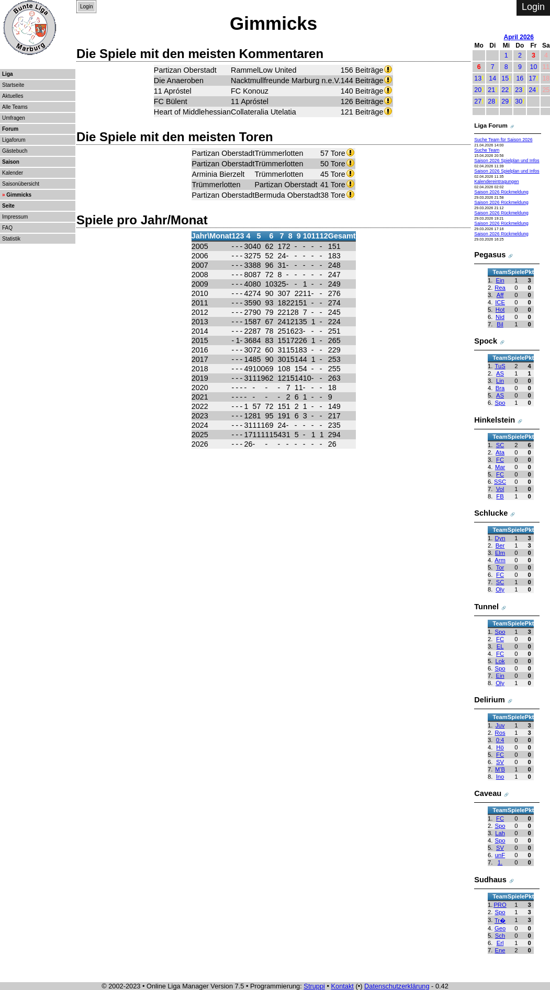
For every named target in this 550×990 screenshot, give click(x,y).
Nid (500, 317)
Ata (500, 452)
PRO (499, 905)
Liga (7, 74)
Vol (500, 489)
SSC (500, 482)
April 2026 (519, 37)
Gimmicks (18, 195)
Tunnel (486, 606)
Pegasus (490, 255)
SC (500, 445)
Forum (10, 129)
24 (532, 90)
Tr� (500, 920)
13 (477, 78)
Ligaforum (13, 140)
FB (499, 496)
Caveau (487, 793)
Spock (485, 341)
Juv (500, 725)
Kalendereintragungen (496, 181)
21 (491, 90)
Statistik (11, 239)
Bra (500, 388)
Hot (500, 309)
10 (533, 67)
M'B (500, 769)
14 (492, 78)
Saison (10, 162)
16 (519, 78)
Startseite (13, 85)
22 (505, 90)
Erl (500, 943)
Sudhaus (490, 879)
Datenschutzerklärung (396, 986)
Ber (500, 545)
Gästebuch (14, 151)
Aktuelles (13, 96)
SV (500, 762)
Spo (500, 403)
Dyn (500, 538)
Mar (500, 467)
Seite (8, 206)
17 (532, 78)
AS (500, 373)
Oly (500, 589)
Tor (500, 567)
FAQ (7, 228)
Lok (499, 661)
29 (505, 101)
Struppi (314, 986)
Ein (500, 280)
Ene (500, 950)
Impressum (15, 217)
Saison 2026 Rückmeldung (501, 192)
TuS (500, 366)
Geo (500, 928)
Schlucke (491, 513)
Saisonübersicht (20, 184)
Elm (500, 553)
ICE (500, 302)
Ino (500, 776)
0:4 (500, 740)
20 (477, 90)
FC (500, 460)
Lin (500, 381)
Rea (500, 288)
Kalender (12, 173)
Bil (500, 324)
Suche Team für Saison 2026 (503, 139)
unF (500, 855)
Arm (500, 560)
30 (518, 101)
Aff (500, 295)
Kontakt (342, 986)
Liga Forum (491, 125)
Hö (499, 747)
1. (500, 862)
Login (86, 6)
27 (477, 101)
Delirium (489, 700)
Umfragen (13, 118)
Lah (500, 833)
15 (505, 78)
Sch (500, 935)
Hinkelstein (494, 420)
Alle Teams (15, 107)
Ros (500, 733)
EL (500, 646)
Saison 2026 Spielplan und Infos (506, 160)
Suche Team (486, 150)
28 (491, 101)
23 (518, 90)
